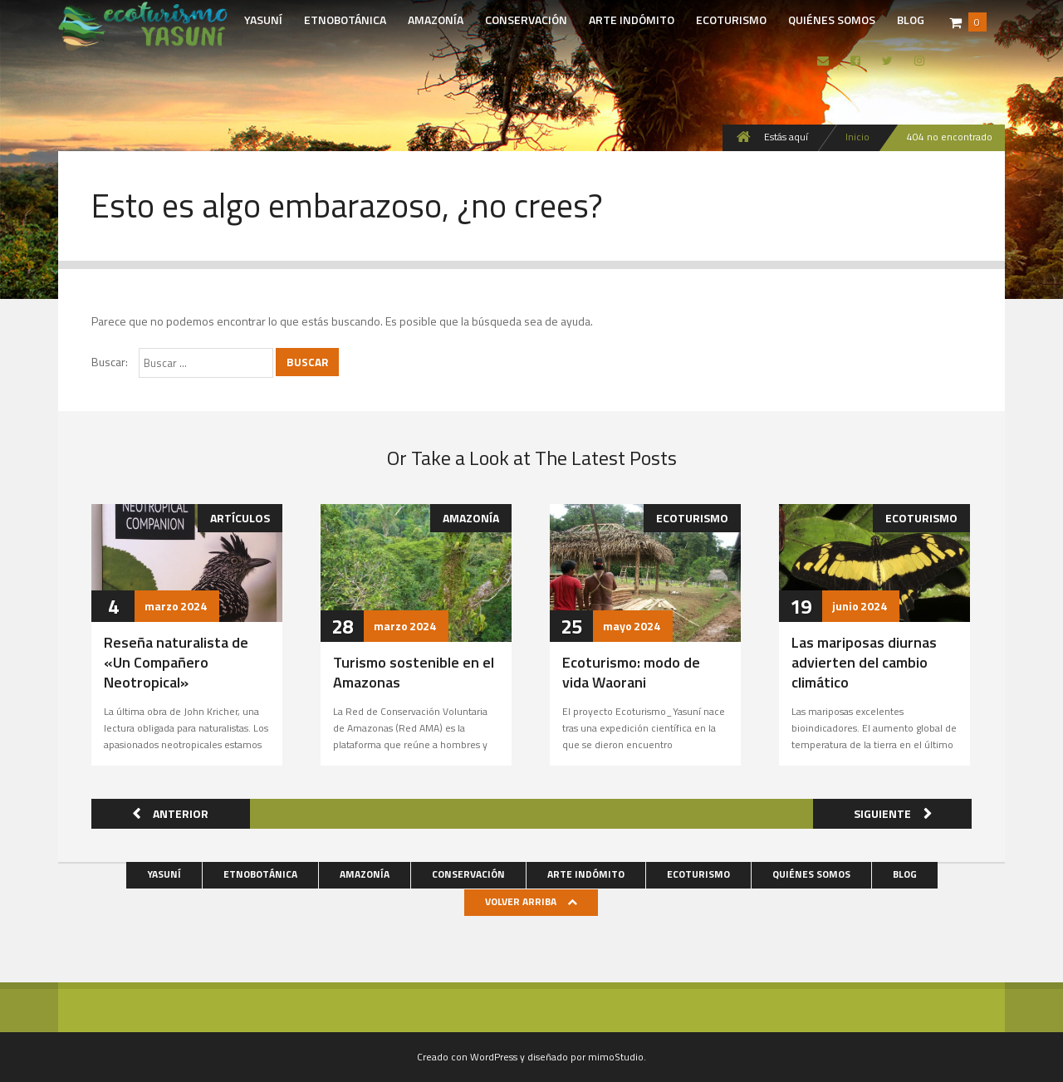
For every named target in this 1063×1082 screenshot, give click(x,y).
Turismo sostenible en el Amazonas (413, 672)
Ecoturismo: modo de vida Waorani (631, 672)
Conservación (526, 19)
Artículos (240, 517)
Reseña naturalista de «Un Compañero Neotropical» (176, 662)
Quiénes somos (831, 19)
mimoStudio (616, 1057)
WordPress (493, 1057)
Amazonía (435, 19)
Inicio (857, 136)
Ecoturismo (731, 19)
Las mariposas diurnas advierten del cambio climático (864, 662)
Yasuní (263, 19)
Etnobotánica (345, 19)
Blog (910, 19)
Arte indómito (631, 19)
